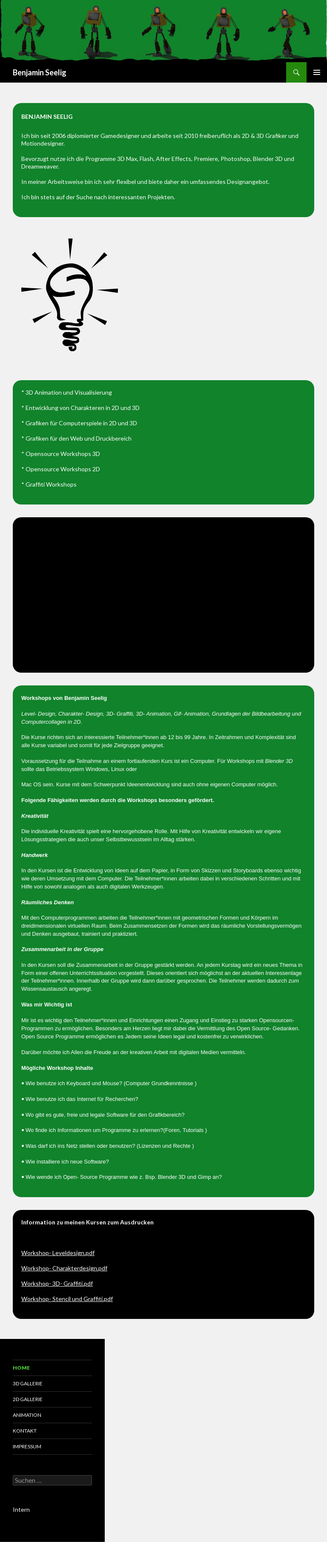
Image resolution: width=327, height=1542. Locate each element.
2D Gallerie (28, 1399)
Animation (27, 1415)
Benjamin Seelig (39, 72)
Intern (21, 1509)
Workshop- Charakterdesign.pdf (64, 1268)
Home (21, 1367)
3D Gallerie (28, 1383)
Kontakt (25, 1430)
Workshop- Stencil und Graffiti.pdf (67, 1298)
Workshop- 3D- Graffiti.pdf (57, 1283)
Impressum (27, 1446)
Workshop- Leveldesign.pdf (58, 1252)
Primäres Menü (317, 72)
